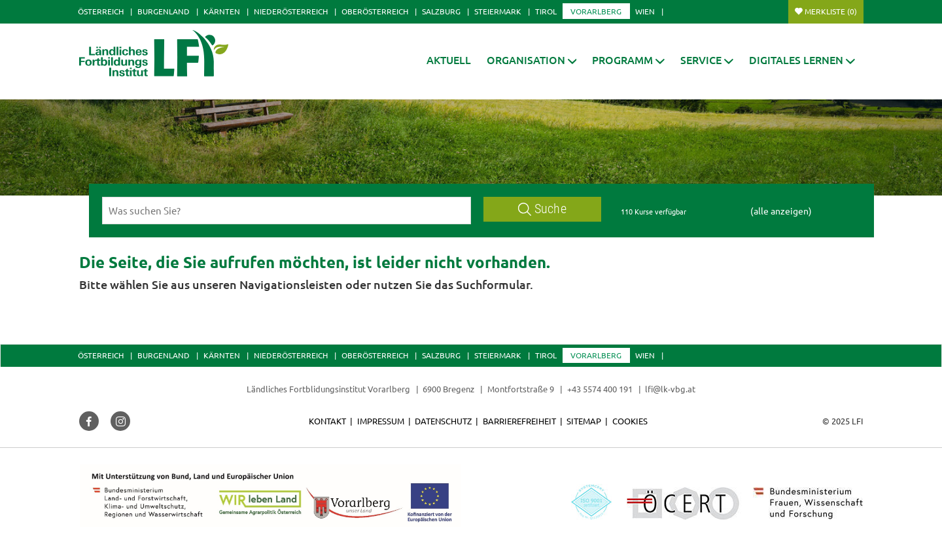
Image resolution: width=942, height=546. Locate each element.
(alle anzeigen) (781, 210)
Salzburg (441, 11)
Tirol (546, 11)
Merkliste (831, 11)
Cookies (630, 420)
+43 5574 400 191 (600, 388)
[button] (531, 60)
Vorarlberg (595, 11)
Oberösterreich (374, 11)
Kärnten (221, 11)
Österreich (101, 11)
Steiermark (497, 11)
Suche (542, 208)
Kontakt (327, 420)
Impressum (380, 420)
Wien (645, 11)
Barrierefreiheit (519, 420)
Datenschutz (443, 420)
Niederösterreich (291, 11)
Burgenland (163, 11)
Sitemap (584, 420)
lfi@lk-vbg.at (670, 388)
